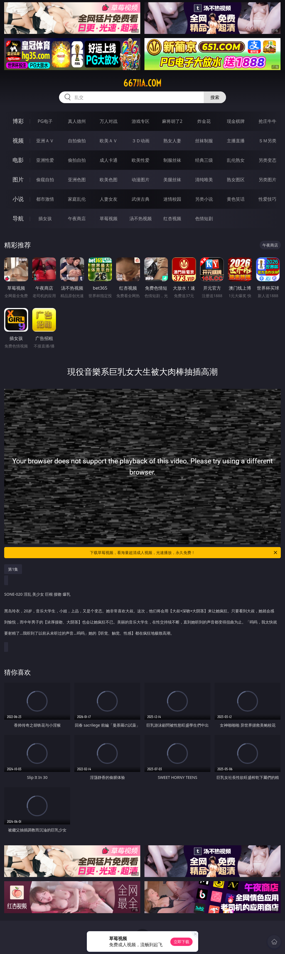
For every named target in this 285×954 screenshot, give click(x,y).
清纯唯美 (204, 180)
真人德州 (77, 121)
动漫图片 (140, 180)
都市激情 (45, 199)
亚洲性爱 (45, 160)
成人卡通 (108, 160)
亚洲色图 (77, 180)
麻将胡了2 (172, 121)
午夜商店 (77, 218)
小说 (18, 199)
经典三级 (204, 160)
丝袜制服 (204, 141)
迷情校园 (172, 199)
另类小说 (204, 199)
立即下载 (181, 941)
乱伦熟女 (236, 160)
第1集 (13, 569)
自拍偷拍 (77, 141)
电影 (18, 160)
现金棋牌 (236, 121)
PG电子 (45, 121)
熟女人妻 (172, 141)
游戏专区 (140, 121)
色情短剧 (204, 218)
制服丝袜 (172, 160)
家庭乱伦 (77, 199)
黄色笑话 (236, 199)
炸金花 (204, 121)
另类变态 (267, 160)
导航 (18, 218)
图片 (18, 179)
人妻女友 (108, 199)
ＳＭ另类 (267, 141)
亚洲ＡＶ (45, 141)
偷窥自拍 (45, 180)
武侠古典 (140, 199)
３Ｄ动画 (140, 141)
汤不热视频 (140, 218)
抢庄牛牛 (267, 121)
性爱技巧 (267, 199)
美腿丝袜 (172, 180)
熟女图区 (236, 180)
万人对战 (108, 121)
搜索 (214, 97)
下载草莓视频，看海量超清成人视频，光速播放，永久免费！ (184, 552)
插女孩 (45, 218)
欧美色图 (108, 180)
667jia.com (142, 83)
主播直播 (236, 141)
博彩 (18, 121)
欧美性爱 (140, 160)
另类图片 (267, 180)
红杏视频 (172, 218)
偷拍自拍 (77, 160)
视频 (18, 140)
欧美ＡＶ (108, 141)
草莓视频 (108, 218)
